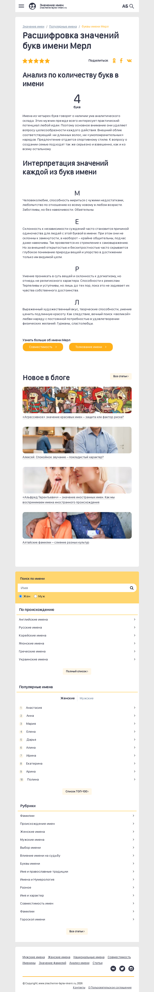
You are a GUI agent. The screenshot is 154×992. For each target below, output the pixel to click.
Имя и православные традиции (44, 871)
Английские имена (33, 619)
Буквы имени (30, 863)
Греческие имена (32, 651)
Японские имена (31, 643)
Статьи (98, 963)
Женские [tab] (67, 698)
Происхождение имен (37, 823)
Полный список (77, 671)
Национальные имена (89, 957)
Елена (27, 732)
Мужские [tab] (87, 698)
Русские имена (30, 627)
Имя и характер (32, 895)
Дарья (27, 740)
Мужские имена (32, 839)
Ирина (27, 755)
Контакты (79, 987)
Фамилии (27, 816)
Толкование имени (90, 347)
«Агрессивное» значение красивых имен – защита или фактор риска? (73, 417)
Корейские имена (32, 635)
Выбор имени (30, 847)
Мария (27, 724)
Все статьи (121, 376)
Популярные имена (63, 26)
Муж (41, 596)
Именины (29, 963)
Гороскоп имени (32, 919)
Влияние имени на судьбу (40, 855)
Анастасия (30, 708)
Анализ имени (79, 963)
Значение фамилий (52, 963)
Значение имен (33, 26)
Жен (26, 596)
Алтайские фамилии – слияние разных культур (56, 542)
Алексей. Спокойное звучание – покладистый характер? (63, 457)
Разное (25, 887)
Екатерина (31, 763)
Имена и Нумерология (37, 879)
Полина (29, 779)
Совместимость (43, 347)
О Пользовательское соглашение (110, 987)
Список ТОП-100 (77, 791)
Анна (26, 716)
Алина (27, 748)
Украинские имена (33, 659)
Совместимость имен (36, 903)
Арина (27, 771)
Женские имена (32, 831)
